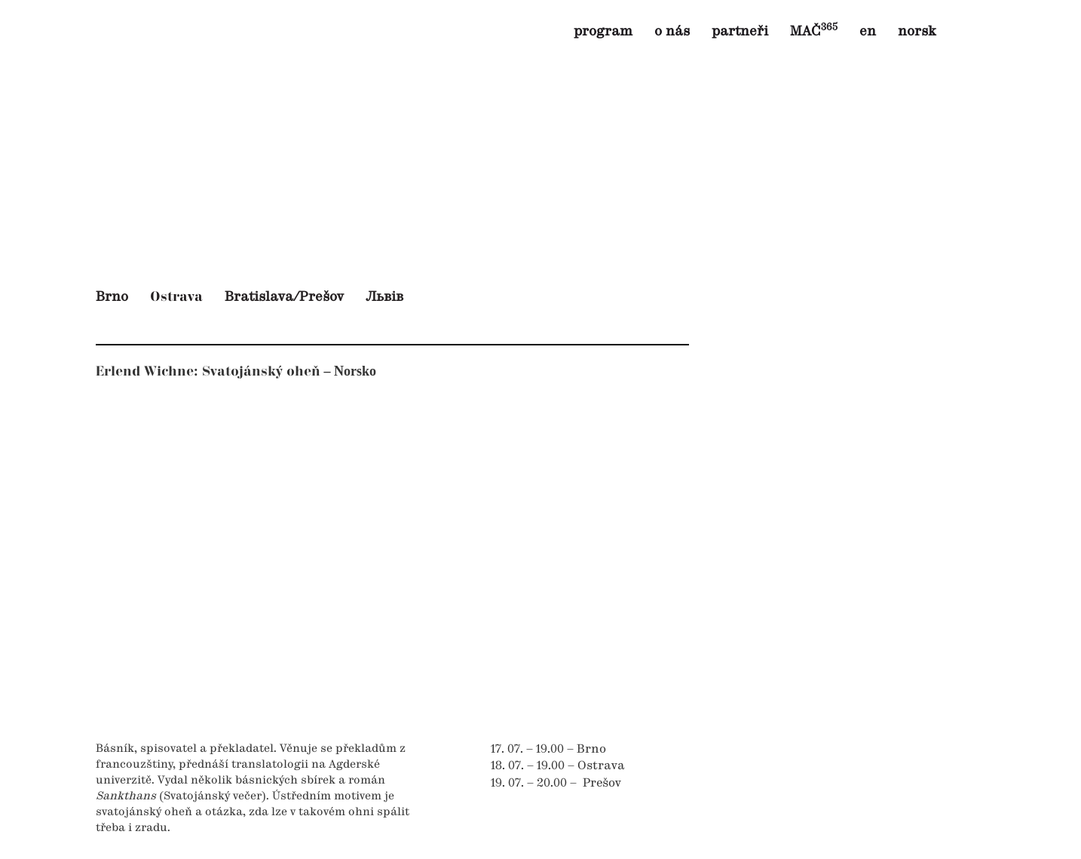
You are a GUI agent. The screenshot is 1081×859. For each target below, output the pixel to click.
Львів (384, 297)
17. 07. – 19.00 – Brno (548, 749)
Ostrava (176, 297)
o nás (672, 32)
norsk (917, 32)
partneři (740, 32)
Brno (112, 297)
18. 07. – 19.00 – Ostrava (558, 766)
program (603, 32)
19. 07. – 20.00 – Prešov (556, 783)
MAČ (814, 32)
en (867, 32)
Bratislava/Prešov (284, 297)
